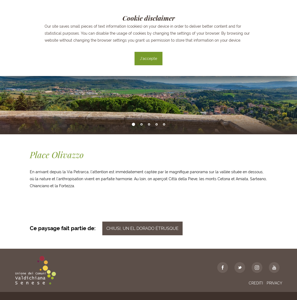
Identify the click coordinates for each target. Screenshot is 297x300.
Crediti (256, 283)
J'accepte (148, 58)
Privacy (274, 283)
